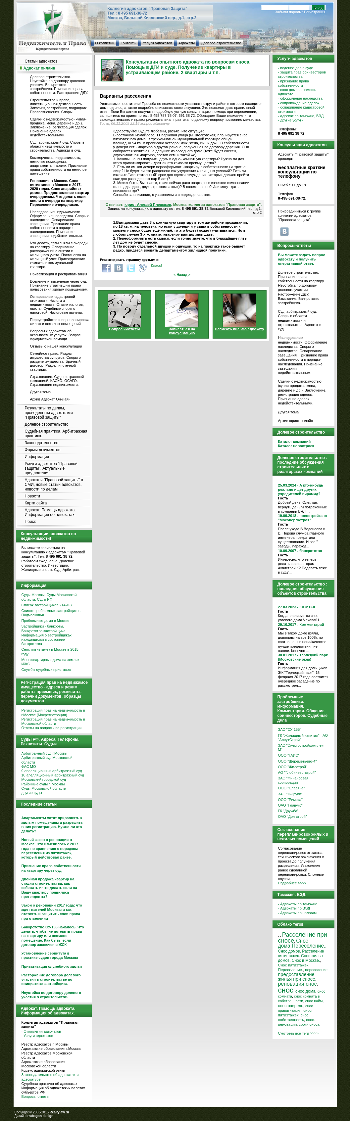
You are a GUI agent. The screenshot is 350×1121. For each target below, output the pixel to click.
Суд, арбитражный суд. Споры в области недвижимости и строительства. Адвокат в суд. (57, 146)
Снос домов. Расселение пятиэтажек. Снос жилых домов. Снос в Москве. (301, 956)
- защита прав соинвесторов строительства (302, 74)
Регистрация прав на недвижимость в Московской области (53, 721)
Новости (32, 496)
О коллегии (105, 43)
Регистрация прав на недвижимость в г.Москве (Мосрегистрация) (53, 712)
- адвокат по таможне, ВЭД (301, 116)
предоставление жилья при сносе (297, 977)
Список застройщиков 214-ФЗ (47, 605)
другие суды (32, 793)
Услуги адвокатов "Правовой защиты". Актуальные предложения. (51, 468)
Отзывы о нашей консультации (56, 346)
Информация (37, 456)
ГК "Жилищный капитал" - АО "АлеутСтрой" (303, 737)
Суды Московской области (44, 788)
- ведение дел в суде (295, 68)
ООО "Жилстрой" (292, 767)
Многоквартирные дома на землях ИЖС (50, 662)
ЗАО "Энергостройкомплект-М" (302, 747)
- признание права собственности (293, 83)
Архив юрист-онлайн (295, 421)
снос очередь (290, 1006)
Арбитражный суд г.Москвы (45, 753)
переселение (316, 970)
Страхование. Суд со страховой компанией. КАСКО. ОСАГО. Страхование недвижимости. (57, 381)
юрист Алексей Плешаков (148, 205)
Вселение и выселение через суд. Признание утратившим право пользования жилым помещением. (59, 285)
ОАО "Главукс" (290, 805)
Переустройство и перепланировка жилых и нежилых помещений (59, 322)
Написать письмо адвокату (239, 329)
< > (182, 275)
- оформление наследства (300, 98)
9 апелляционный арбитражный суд (52, 771)
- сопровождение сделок (299, 103)
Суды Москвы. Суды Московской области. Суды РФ (49, 597)
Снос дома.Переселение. (301, 943)
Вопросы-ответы (35, 1096)
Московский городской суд (44, 779)
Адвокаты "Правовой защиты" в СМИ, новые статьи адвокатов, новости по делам (54, 484)
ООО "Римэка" (290, 800)
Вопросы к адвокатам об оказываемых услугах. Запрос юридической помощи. (55, 335)
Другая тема (40, 392)
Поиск (30, 521)
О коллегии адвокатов (42, 1031)
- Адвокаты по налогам (297, 913)
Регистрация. (315, 12)
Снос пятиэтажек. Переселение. (294, 967)
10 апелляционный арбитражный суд (53, 775)
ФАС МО (29, 767)
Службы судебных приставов (46, 670)
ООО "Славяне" (291, 788)
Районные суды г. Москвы (43, 784)
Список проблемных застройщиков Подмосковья (51, 613)
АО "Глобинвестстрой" (297, 772)
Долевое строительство (221, 43)
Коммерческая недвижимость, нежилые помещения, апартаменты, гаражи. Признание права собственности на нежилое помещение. (58, 165)
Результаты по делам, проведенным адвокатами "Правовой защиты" (49, 413)
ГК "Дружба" (288, 811)
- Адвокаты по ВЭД (294, 908)
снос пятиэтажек (295, 1012)
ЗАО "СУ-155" (289, 729)
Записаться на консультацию (182, 331)
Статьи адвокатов (41, 61)
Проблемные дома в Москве (46, 621)
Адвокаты (186, 43)
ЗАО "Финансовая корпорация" (293, 780)
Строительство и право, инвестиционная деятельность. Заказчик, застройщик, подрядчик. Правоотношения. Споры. (59, 106)
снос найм (314, 1001)
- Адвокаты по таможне (298, 904)
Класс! (156, 265)
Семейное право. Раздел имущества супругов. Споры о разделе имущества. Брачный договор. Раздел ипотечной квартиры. (55, 361)
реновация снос (297, 984)
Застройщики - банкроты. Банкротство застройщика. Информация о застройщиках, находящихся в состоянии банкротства (47, 635)
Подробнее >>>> (292, 883)
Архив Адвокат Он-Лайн (50, 399)
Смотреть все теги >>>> (298, 1033)
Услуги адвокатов (157, 43)
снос (285, 990)
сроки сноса (309, 1024)
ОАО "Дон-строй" (292, 816)
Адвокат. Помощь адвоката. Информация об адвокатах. (50, 512)
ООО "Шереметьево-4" (297, 761)
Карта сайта (36, 503)
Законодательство (42, 443)
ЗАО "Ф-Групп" (290, 794)
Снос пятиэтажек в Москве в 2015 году (50, 651)
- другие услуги (291, 120)
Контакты (128, 43)
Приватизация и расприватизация (58, 274)
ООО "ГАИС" (289, 755)
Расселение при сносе (302, 937)
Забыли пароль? (289, 12)
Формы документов (43, 449)
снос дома (305, 991)
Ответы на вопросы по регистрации (52, 728)
